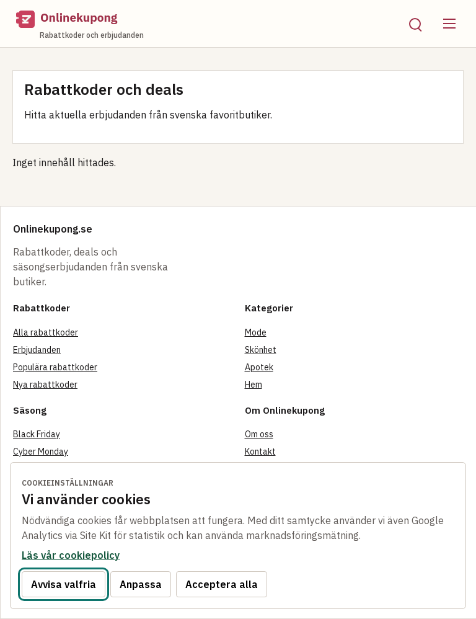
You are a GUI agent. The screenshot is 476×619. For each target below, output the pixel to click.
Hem (253, 384)
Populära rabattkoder (55, 367)
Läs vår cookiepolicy (71, 555)
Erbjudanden (37, 349)
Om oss (259, 434)
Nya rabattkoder (45, 384)
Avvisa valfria (63, 584)
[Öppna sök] (414, 23)
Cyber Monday (40, 451)
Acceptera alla (221, 584)
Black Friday (36, 434)
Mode (256, 332)
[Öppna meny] (449, 23)
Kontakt (260, 451)
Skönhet (260, 349)
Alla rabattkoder (45, 332)
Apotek (259, 367)
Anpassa (141, 584)
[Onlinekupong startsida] (202, 23)
